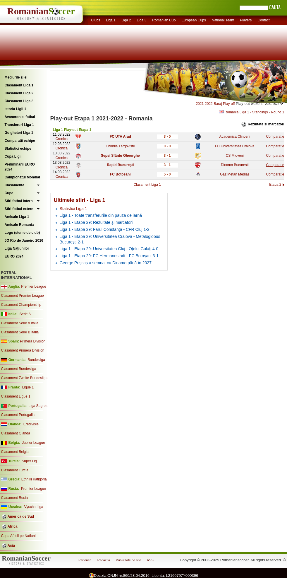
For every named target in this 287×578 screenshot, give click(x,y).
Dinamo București (235, 165)
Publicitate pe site (128, 560)
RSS (150, 560)
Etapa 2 (275, 185)
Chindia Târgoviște (120, 146)
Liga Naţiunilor (17, 248)
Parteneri (85, 560)
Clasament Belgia (15, 452)
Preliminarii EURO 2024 (20, 166)
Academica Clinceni (234, 136)
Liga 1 (111, 20)
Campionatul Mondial (22, 177)
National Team (223, 20)
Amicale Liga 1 (17, 217)
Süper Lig (29, 461)
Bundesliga (36, 360)
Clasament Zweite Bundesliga (24, 378)
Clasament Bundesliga (18, 369)
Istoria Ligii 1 (15, 109)
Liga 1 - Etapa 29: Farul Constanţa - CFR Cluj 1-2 (104, 229)
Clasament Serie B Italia (20, 332)
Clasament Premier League (22, 296)
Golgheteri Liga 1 (19, 133)
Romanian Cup (164, 20)
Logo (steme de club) (22, 233)
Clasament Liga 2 (19, 93)
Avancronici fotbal (20, 117)
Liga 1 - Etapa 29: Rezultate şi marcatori (96, 222)
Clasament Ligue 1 (15, 396)
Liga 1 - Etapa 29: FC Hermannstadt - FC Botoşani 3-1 (109, 255)
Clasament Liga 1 (19, 85)
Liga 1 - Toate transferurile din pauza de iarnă (101, 215)
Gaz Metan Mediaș (235, 174)
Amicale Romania (19, 225)
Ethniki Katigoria (34, 479)
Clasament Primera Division (22, 350)
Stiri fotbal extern (19, 209)
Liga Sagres (38, 406)
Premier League (33, 286)
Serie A (25, 314)
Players (246, 20)
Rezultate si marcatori (266, 124)
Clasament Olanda (15, 433)
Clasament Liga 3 (19, 101)
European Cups (193, 20)
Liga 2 (126, 20)
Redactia (103, 560)
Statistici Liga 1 (73, 208)
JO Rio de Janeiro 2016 (24, 240)
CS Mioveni (235, 156)
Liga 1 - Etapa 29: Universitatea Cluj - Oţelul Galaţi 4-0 (109, 248)
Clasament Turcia (14, 470)
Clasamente (14, 185)
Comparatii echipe (20, 141)
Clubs (95, 20)
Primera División (32, 341)
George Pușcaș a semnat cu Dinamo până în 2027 (106, 262)
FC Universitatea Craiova (234, 146)
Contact (263, 20)
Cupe (9, 193)
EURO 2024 (14, 256)
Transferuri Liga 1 (19, 125)
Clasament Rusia (14, 498)
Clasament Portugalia (18, 415)
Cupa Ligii (13, 156)
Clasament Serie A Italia (19, 323)
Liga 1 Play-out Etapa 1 (72, 130)
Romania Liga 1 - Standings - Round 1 (251, 112)
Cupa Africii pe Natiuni (18, 536)
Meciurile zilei (16, 77)
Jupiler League (33, 443)
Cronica (62, 139)
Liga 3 (142, 20)
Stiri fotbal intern (19, 201)
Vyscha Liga (33, 507)
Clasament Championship (21, 305)
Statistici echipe (18, 148)
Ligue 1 (28, 387)
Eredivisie (31, 424)
